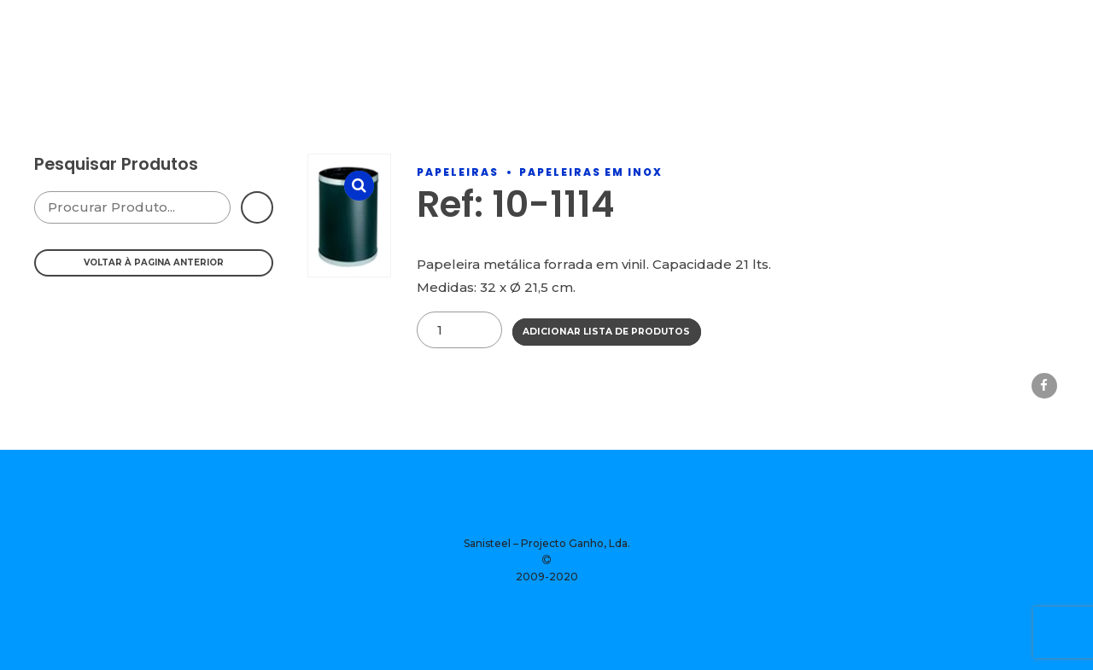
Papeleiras (458, 172)
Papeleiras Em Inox (591, 172)
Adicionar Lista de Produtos (606, 331)
